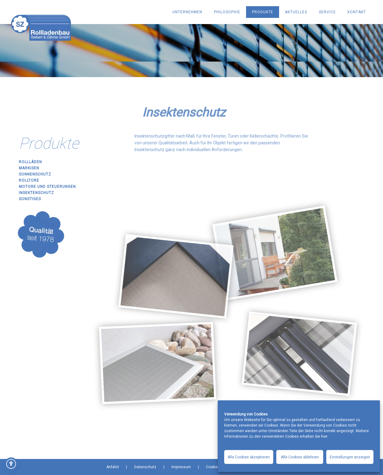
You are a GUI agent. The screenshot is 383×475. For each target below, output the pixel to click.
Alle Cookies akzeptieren (249, 457)
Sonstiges (30, 199)
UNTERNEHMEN (187, 12)
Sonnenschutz (35, 174)
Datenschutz (145, 467)
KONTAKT (357, 12)
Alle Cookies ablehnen (300, 457)
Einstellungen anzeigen (350, 457)
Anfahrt (112, 467)
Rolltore (29, 180)
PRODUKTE (262, 12)
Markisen (29, 168)
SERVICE (327, 12)
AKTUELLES (296, 12)
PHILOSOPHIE (227, 12)
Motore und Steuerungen (47, 186)
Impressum (181, 467)
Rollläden (30, 162)
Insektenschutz (36, 193)
